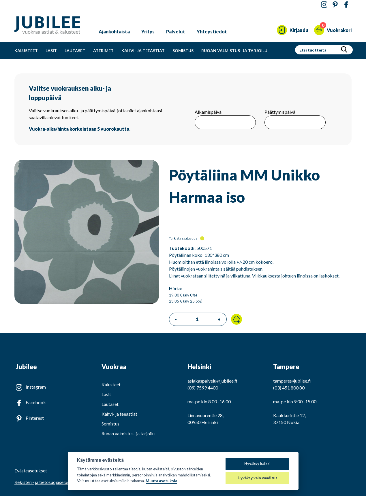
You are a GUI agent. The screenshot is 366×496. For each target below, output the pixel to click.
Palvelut (175, 31)
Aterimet (103, 50)
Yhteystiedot (212, 31)
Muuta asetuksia (161, 480)
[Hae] (344, 49)
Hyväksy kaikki (257, 463)
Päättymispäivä (279, 112)
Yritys (148, 31)
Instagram (36, 386)
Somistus (183, 50)
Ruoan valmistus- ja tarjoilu (234, 50)
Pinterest (35, 418)
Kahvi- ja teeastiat (143, 50)
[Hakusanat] (317, 49)
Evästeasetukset (30, 470)
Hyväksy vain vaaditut (257, 478)
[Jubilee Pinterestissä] (335, 4)
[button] (236, 319)
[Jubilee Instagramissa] (324, 4)
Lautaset (75, 50)
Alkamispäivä (208, 112)
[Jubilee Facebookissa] (346, 4)
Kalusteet (26, 50)
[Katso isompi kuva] (86, 302)
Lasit (51, 50)
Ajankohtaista (114, 31)
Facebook (36, 402)
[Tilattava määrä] (197, 319)
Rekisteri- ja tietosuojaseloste (43, 482)
